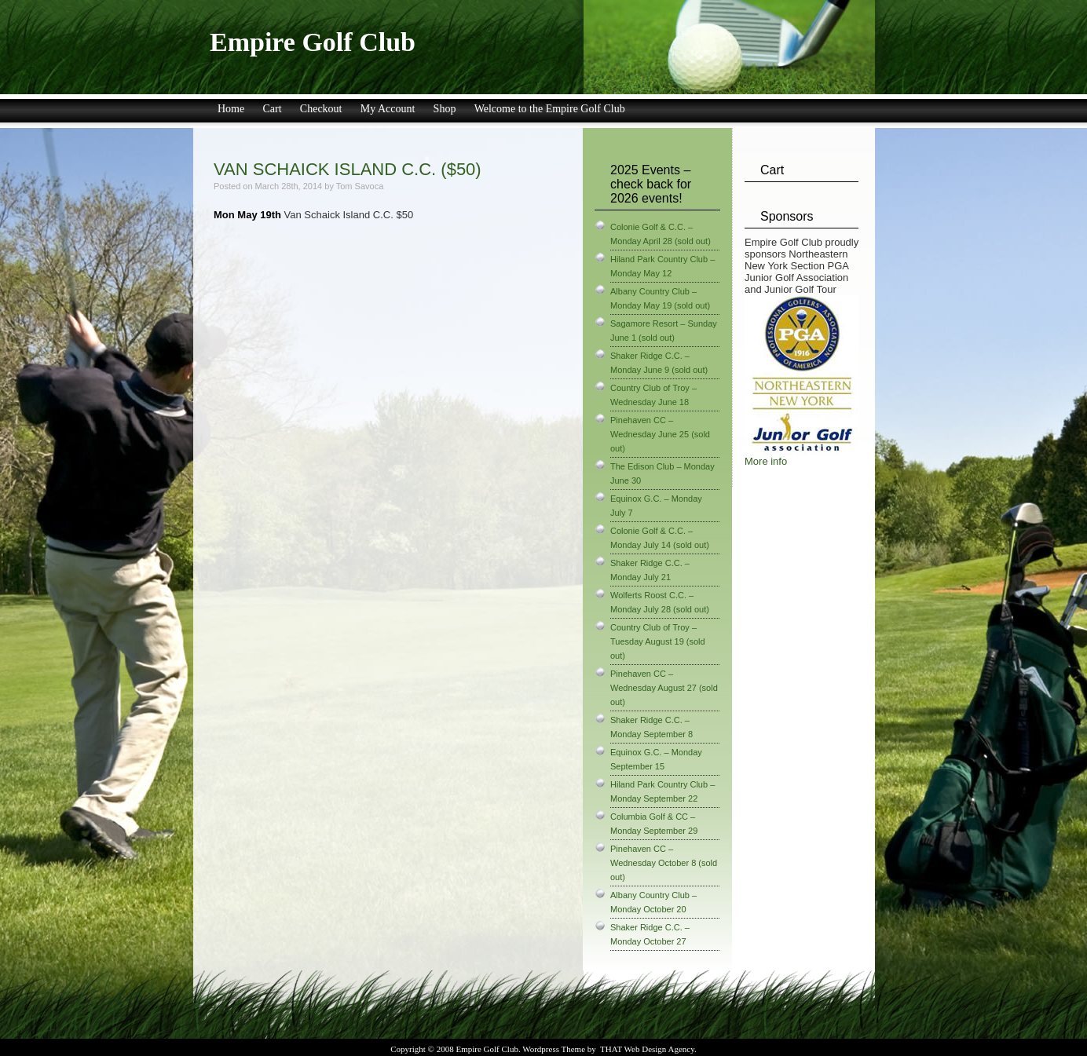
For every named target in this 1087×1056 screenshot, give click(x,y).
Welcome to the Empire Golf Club (549, 109)
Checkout (321, 109)
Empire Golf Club (312, 42)
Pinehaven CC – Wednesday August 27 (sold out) (664, 688)
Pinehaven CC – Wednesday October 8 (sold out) (663, 863)
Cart (271, 109)
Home (231, 109)
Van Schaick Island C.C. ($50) (347, 169)
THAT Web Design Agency (647, 1049)
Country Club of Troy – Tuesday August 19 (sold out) (657, 641)
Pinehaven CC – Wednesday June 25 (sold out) (660, 434)
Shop (445, 109)
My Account (388, 109)
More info (766, 461)
